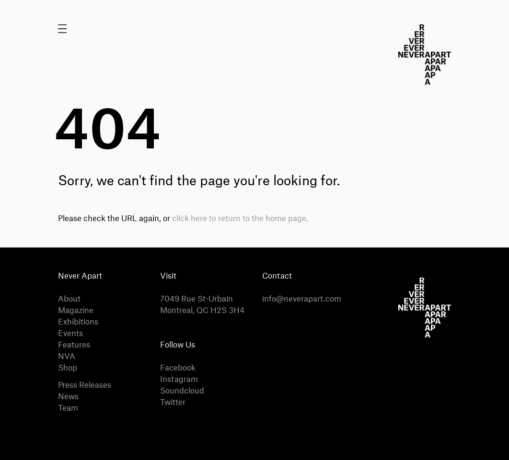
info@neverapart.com (301, 299)
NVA (66, 356)
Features (74, 345)
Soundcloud (182, 391)
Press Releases (84, 385)
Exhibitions (78, 322)
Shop (67, 368)
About (69, 299)
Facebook (178, 368)
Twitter (172, 402)
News (68, 397)
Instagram (179, 379)
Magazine (75, 310)
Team (68, 408)
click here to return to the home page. (240, 219)
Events (70, 333)
